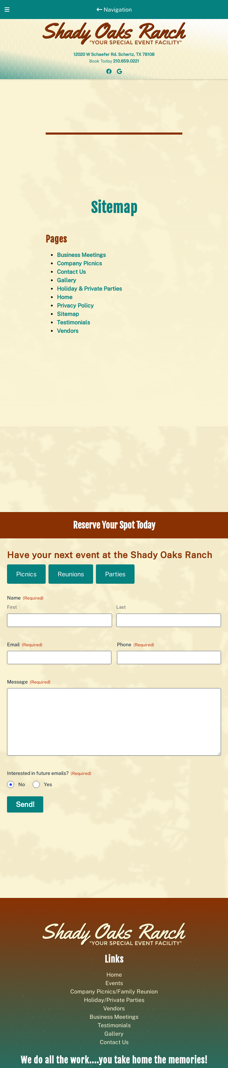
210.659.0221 (126, 61)
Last (121, 607)
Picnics (26, 574)
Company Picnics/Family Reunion (114, 991)
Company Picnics (79, 263)
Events (114, 983)
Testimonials (73, 322)
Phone (135, 645)
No (21, 784)
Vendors (67, 331)
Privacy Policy (75, 305)
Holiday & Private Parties (89, 288)
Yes (48, 784)
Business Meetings (81, 255)
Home (64, 297)
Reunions (71, 574)
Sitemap (68, 314)
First (12, 607)
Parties (115, 574)
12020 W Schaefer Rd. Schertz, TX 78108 (114, 54)
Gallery (66, 280)
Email (25, 645)
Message (29, 682)
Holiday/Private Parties (114, 1000)
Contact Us (71, 271)
